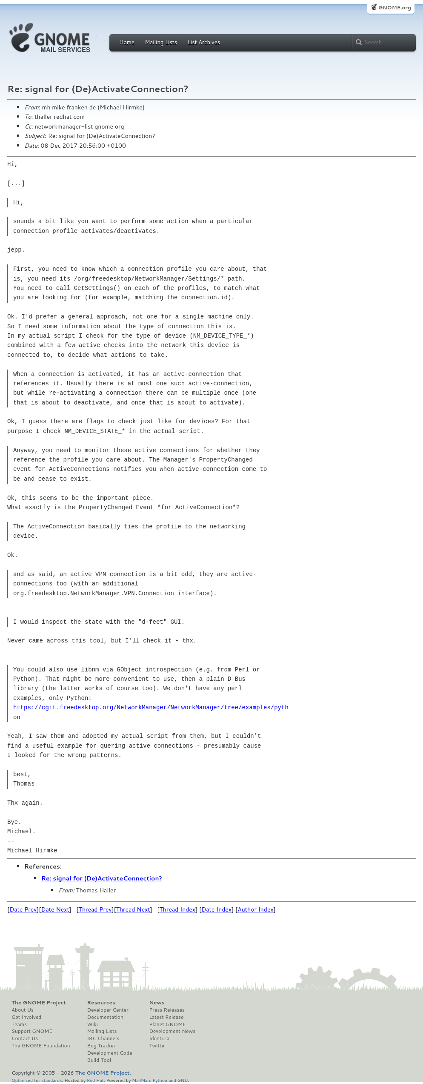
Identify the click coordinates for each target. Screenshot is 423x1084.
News (156, 1002)
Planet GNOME (167, 1024)
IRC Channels (103, 1038)
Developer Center (108, 1010)
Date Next (55, 909)
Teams (19, 1024)
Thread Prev (95, 909)
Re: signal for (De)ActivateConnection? (101, 878)
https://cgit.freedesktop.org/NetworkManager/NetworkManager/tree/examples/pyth (151, 707)
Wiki (92, 1024)
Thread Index (178, 909)
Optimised (22, 1080)
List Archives (204, 42)
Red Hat (95, 1080)
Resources (101, 1002)
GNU (182, 1080)
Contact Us (24, 1038)
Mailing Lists (161, 42)
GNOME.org (394, 7)
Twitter (157, 1045)
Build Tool (99, 1060)
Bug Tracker (101, 1045)
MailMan (141, 1080)
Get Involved (26, 1017)
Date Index (216, 909)
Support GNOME (31, 1031)
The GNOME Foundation (40, 1045)
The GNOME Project (38, 1002)
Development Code (109, 1053)
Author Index (255, 909)
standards (51, 1080)
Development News (172, 1031)
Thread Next (133, 909)
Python (159, 1080)
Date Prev (23, 909)
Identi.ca (159, 1038)
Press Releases (166, 1010)
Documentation (105, 1017)
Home (126, 42)
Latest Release (166, 1017)
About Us (22, 1010)
